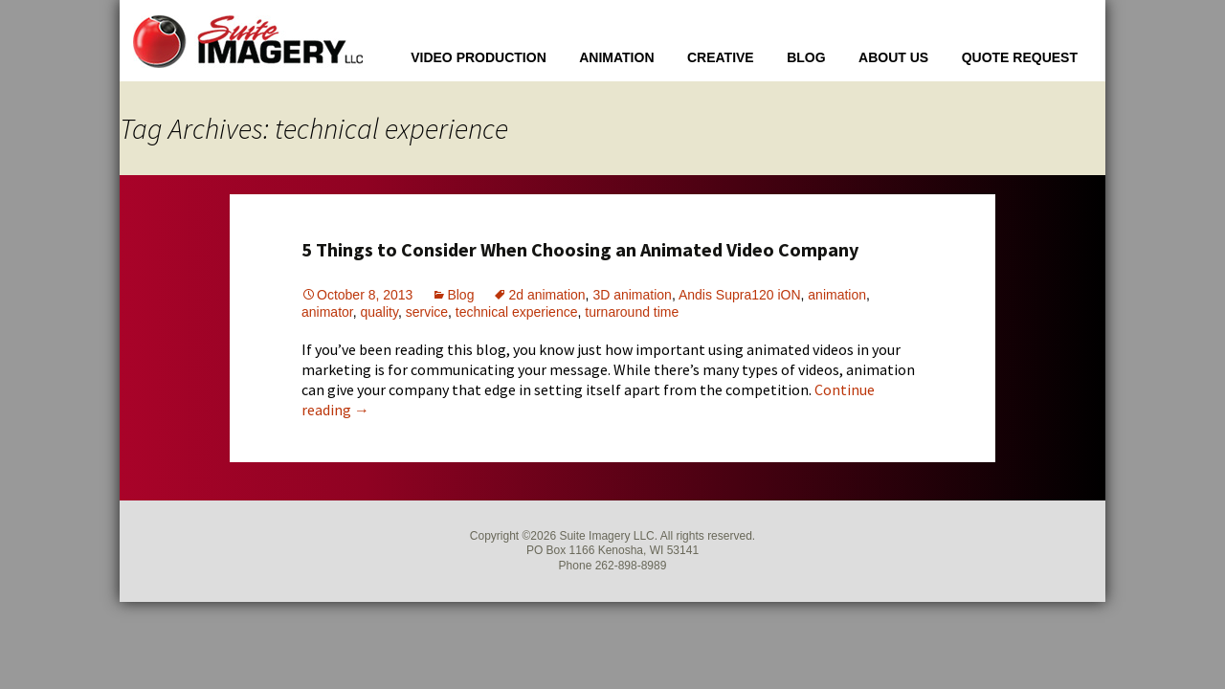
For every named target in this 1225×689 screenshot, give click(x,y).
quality (378, 312)
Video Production (478, 57)
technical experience (517, 312)
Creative (720, 57)
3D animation (632, 294)
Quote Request (1020, 57)
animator (327, 312)
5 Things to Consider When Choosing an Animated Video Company (579, 249)
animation (837, 294)
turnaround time (632, 312)
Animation (616, 57)
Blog (806, 57)
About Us (893, 57)
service (427, 312)
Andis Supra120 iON (740, 294)
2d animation (546, 294)
